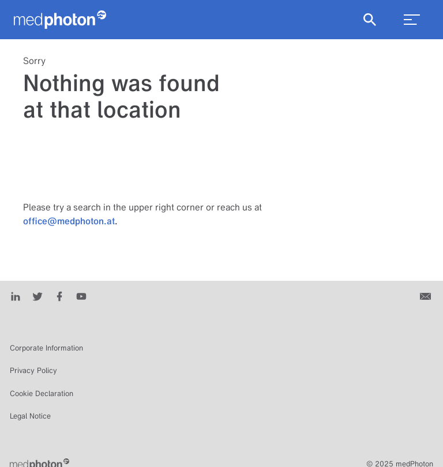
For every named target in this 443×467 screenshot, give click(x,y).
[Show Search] (370, 20)
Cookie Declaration (41, 393)
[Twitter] (37, 296)
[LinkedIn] (15, 296)
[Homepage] (60, 19)
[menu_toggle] (412, 19)
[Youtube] (81, 296)
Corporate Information (46, 348)
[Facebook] (59, 296)
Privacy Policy (33, 370)
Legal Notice (30, 416)
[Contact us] (426, 296)
